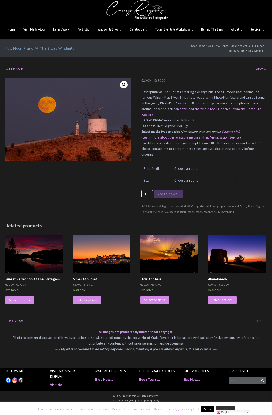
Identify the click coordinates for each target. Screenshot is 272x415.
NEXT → (261, 69)
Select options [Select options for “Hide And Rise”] (154, 300)
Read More (225, 409)
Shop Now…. (104, 379)
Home (11, 29)
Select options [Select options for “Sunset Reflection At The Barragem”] (19, 300)
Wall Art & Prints (218, 46)
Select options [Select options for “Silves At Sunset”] (87, 300)
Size (147, 180)
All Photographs (215, 206)
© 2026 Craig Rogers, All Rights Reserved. (136, 395)
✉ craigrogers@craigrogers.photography (136, 400)
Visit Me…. (57, 385)
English (223, 412)
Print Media (152, 168)
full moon (188, 211)
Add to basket (168, 194)
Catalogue (137, 29)
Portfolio (83, 29)
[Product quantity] (147, 193)
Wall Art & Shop (108, 29)
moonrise (209, 211)
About (235, 29)
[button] (124, 84)
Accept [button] (207, 409)
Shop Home (198, 46)
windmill (229, 211)
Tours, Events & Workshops (172, 29)
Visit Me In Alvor (34, 29)
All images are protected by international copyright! (136, 332)
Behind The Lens (212, 29)
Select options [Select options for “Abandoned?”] (222, 300)
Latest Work (61, 29)
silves (219, 211)
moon (199, 211)
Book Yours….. (149, 379)
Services (256, 29)
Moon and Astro (240, 46)
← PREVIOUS (14, 69)
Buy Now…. (192, 379)
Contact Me (230, 131)
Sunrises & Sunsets (164, 211)
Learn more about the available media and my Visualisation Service (191, 137)
